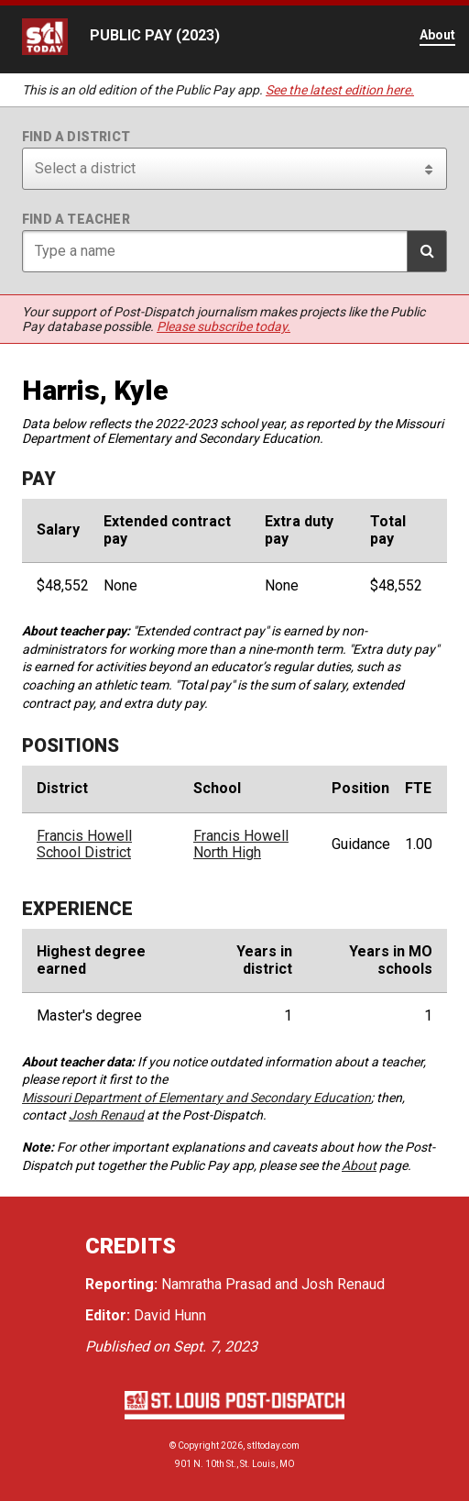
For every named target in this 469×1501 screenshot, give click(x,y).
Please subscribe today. (223, 326)
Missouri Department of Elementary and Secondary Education (196, 1097)
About (359, 1165)
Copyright (198, 1445)
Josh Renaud (106, 1115)
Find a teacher (76, 219)
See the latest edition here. (340, 90)
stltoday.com (273, 1445)
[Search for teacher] (234, 251)
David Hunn (170, 1315)
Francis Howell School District (84, 844)
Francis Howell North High (241, 844)
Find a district (76, 136)
